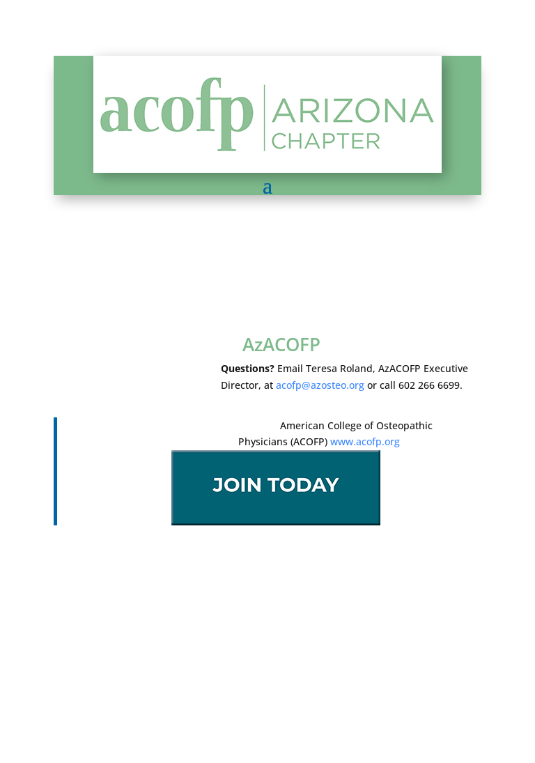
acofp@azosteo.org (320, 385)
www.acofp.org (365, 441)
